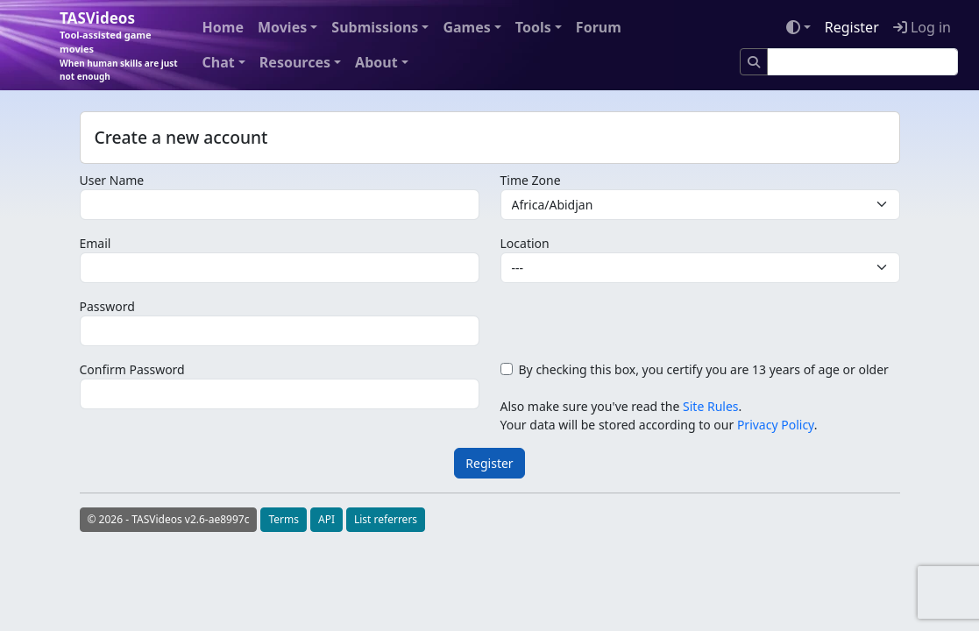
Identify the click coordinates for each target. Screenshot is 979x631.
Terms (283, 519)
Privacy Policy (775, 424)
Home (223, 27)
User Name (112, 180)
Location (525, 243)
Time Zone (530, 180)
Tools (533, 27)
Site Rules (710, 406)
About (376, 62)
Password (107, 306)
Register (852, 27)
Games (466, 27)
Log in (922, 27)
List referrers (385, 519)
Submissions (374, 27)
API (326, 519)
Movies (282, 27)
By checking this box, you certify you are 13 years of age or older (704, 369)
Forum (598, 27)
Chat (218, 62)
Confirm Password (132, 369)
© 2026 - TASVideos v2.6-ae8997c (169, 519)
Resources (294, 62)
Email (95, 243)
